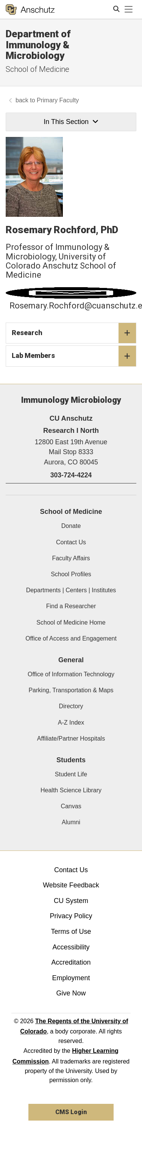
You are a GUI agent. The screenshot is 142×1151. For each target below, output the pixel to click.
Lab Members (74, 356)
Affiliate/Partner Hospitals (71, 738)
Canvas (71, 806)
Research (74, 333)
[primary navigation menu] (128, 9)
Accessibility (70, 947)
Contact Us (71, 542)
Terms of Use (71, 931)
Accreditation (71, 962)
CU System (71, 901)
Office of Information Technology (71, 674)
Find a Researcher (71, 606)
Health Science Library (71, 790)
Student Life (71, 774)
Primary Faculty (58, 100)
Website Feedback (71, 885)
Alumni (71, 822)
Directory (71, 706)
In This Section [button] (71, 122)
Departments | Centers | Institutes (71, 590)
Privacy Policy (71, 916)
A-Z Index (71, 722)
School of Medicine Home (70, 622)
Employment (71, 978)
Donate (71, 526)
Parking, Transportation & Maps (70, 690)
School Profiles (71, 574)
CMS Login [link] (71, 1112)
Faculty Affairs (71, 558)
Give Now (71, 993)
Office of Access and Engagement (71, 638)
